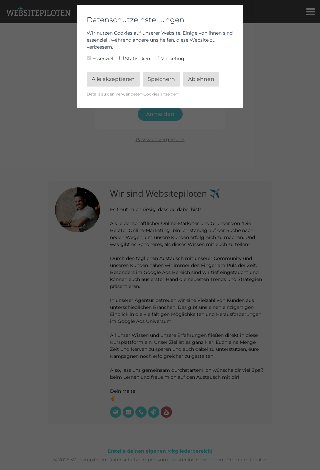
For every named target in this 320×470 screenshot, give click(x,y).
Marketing (169, 59)
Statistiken (135, 59)
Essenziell (101, 59)
